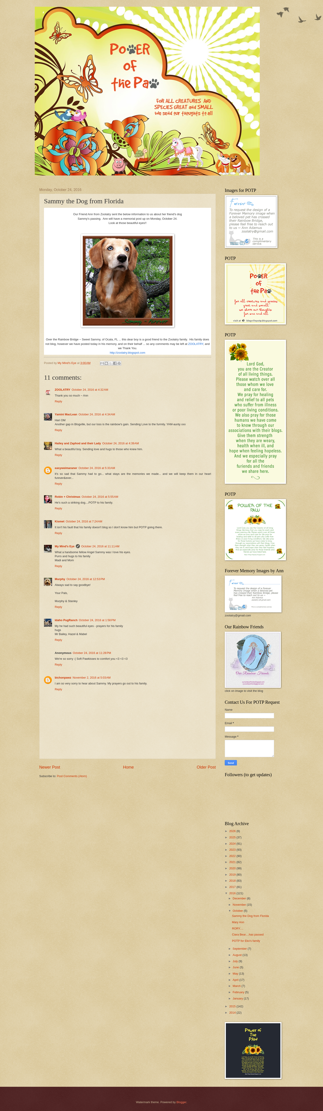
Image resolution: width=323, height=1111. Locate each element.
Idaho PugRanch (66, 620)
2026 (232, 831)
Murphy (60, 579)
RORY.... (237, 928)
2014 (232, 1012)
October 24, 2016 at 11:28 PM (92, 653)
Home (128, 767)
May (236, 973)
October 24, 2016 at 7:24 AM (84, 521)
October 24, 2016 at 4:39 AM (120, 443)
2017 (232, 887)
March (237, 986)
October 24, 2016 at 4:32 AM (90, 389)
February (239, 992)
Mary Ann (238, 922)
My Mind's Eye (64, 546)
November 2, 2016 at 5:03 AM (92, 677)
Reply (58, 401)
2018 (232, 880)
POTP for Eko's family (246, 940)
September (240, 948)
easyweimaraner (66, 468)
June (236, 967)
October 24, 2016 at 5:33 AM (97, 468)
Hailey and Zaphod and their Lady (78, 443)
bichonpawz (63, 677)
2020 (232, 868)
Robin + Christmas (67, 496)
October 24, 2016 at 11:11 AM (100, 546)
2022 (232, 856)
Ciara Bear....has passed (248, 934)
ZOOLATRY (195, 344)
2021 (232, 862)
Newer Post (49, 767)
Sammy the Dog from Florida (250, 916)
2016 (232, 893)
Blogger (181, 1102)
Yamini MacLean (66, 414)
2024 (232, 843)
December (240, 898)
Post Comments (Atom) (72, 776)
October (238, 910)
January (238, 998)
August (237, 955)
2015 (232, 1006)
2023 (232, 849)
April (236, 980)
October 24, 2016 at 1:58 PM (97, 620)
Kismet (59, 521)
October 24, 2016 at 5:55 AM (100, 496)
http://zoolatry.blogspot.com (127, 352)
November (240, 904)
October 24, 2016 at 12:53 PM (86, 579)
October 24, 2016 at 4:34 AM (97, 414)
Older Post (206, 767)
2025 (232, 837)
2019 (232, 874)
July (235, 961)
